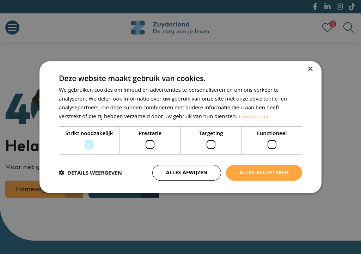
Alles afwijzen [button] (187, 172)
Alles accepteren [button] (264, 172)
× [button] (310, 69)
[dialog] (180, 127)
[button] (90, 172)
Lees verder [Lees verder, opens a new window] (254, 116)
